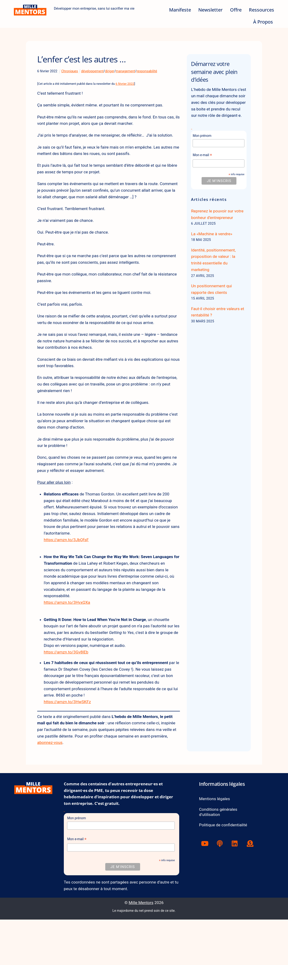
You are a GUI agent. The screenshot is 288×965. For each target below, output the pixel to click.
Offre (235, 10)
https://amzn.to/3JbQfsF (67, 571)
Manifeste (180, 10)
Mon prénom (202, 145)
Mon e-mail (202, 165)
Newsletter (210, 10)
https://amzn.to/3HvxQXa (68, 637)
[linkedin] (235, 888)
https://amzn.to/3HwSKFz (69, 741)
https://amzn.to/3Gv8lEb (67, 689)
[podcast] (220, 888)
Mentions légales (215, 842)
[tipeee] (251, 888)
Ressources (261, 10)
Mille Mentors (141, 948)
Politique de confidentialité (224, 869)
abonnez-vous (69, 785)
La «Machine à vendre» (212, 245)
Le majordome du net (128, 956)
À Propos (263, 22)
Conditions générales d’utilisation (219, 856)
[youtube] (205, 888)
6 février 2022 (125, 83)
